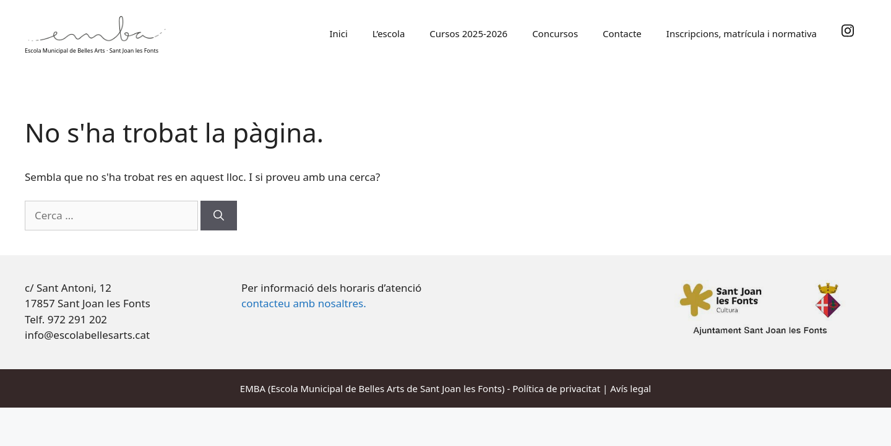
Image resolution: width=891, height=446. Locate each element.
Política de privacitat (556, 388)
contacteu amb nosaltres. (303, 303)
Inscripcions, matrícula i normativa (741, 33)
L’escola (388, 33)
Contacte (622, 33)
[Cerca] (218, 215)
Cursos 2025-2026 (468, 33)
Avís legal (630, 388)
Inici (338, 33)
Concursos (555, 33)
